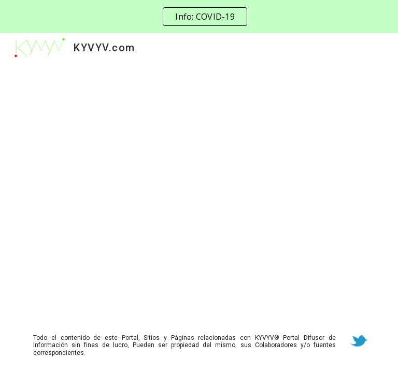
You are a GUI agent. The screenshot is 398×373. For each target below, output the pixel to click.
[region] (199, 16)
